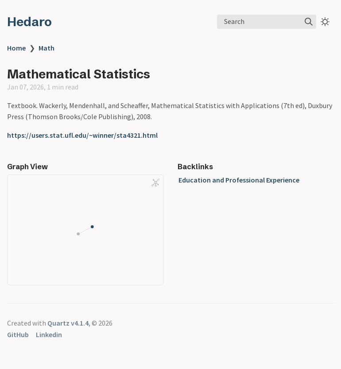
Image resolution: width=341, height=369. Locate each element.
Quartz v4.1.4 (68, 323)
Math (46, 47)
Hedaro (29, 21)
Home (16, 47)
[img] (309, 22)
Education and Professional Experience (238, 179)
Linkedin (49, 334)
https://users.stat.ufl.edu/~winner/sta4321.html (82, 135)
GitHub (18, 334)
